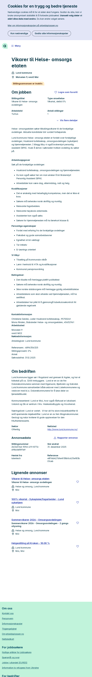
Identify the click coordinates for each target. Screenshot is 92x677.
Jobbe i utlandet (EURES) (14, 662)
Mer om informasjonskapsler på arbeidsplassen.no (33, 25)
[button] (65, 438)
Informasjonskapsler (12, 623)
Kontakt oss (8, 613)
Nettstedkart (8, 639)
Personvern (7, 618)
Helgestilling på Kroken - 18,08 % (31, 543)
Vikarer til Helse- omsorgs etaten (30, 478)
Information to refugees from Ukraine (20, 667)
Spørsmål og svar (11, 657)
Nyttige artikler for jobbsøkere (16, 652)
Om (13, 634)
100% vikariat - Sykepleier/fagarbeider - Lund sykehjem (38, 501)
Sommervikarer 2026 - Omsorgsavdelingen (37, 519)
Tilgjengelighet (9, 629)
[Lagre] (77, 482)
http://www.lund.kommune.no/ (62, 429)
